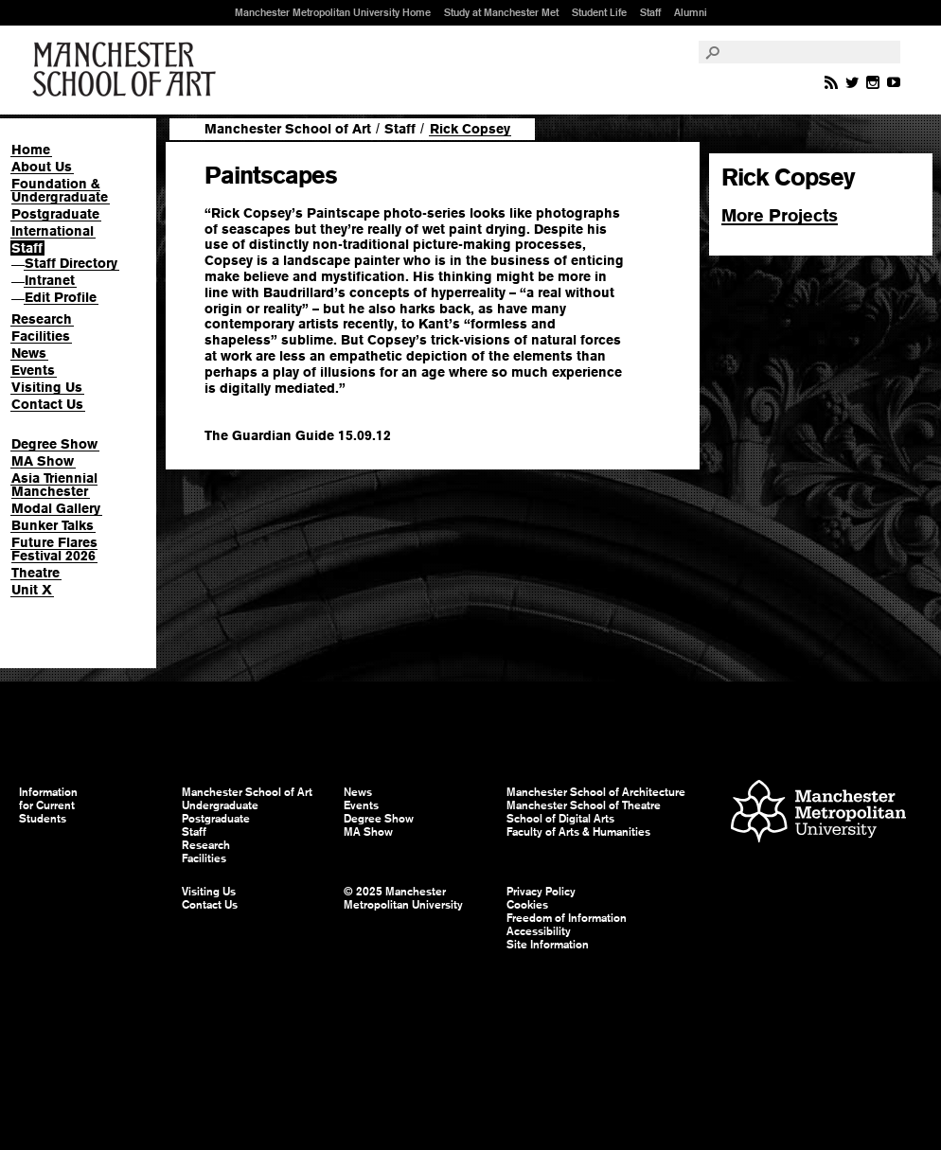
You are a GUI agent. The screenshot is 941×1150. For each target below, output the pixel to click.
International (52, 231)
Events (33, 370)
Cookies (527, 904)
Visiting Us (46, 387)
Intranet (50, 280)
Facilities (40, 336)
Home (30, 149)
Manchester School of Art (128, 70)
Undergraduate (220, 805)
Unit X (31, 589)
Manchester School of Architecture (595, 792)
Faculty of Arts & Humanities (578, 832)
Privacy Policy (541, 891)
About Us (41, 166)
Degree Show (54, 443)
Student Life (599, 12)
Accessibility (538, 931)
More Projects (779, 215)
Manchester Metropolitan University (818, 813)
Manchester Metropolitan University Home (333, 12)
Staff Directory (71, 263)
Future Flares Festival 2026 (54, 549)
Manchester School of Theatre (583, 805)
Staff (650, 12)
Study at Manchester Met (501, 12)
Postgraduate (55, 213)
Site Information (547, 944)
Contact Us (47, 404)
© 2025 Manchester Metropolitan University (403, 898)
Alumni (690, 12)
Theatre (35, 572)
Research (41, 319)
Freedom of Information (566, 918)
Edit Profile (61, 297)
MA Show (42, 461)
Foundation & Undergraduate (59, 190)
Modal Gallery (55, 508)
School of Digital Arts (560, 818)
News (28, 353)
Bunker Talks (52, 525)
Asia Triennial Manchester (54, 484)
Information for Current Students (48, 805)
